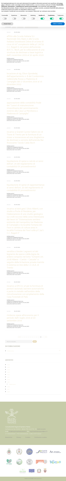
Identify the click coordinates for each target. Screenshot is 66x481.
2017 (8, 389)
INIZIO (19, 337)
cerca (34, 341)
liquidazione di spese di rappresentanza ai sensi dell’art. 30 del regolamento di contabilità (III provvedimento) (25, 187)
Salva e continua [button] (57, 23)
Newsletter (8, 437)
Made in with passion (33, 478)
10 (40, 337)
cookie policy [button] (52, 6)
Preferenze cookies (40, 437)
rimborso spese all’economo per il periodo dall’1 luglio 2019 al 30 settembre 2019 (23, 318)
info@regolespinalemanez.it (18, 431)
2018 (8, 387)
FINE (46, 337)
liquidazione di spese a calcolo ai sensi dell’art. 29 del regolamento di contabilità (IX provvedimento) (25, 163)
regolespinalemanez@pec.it (39, 431)
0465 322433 (41, 429)
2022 (8, 374)
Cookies (27, 437)
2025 (8, 367)
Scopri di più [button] (7, 23)
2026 (8, 365)
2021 (8, 377)
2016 (8, 392)
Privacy (18, 437)
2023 (8, 372)
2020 (8, 379)
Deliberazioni (10, 351)
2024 (8, 370)
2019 (8, 382)
